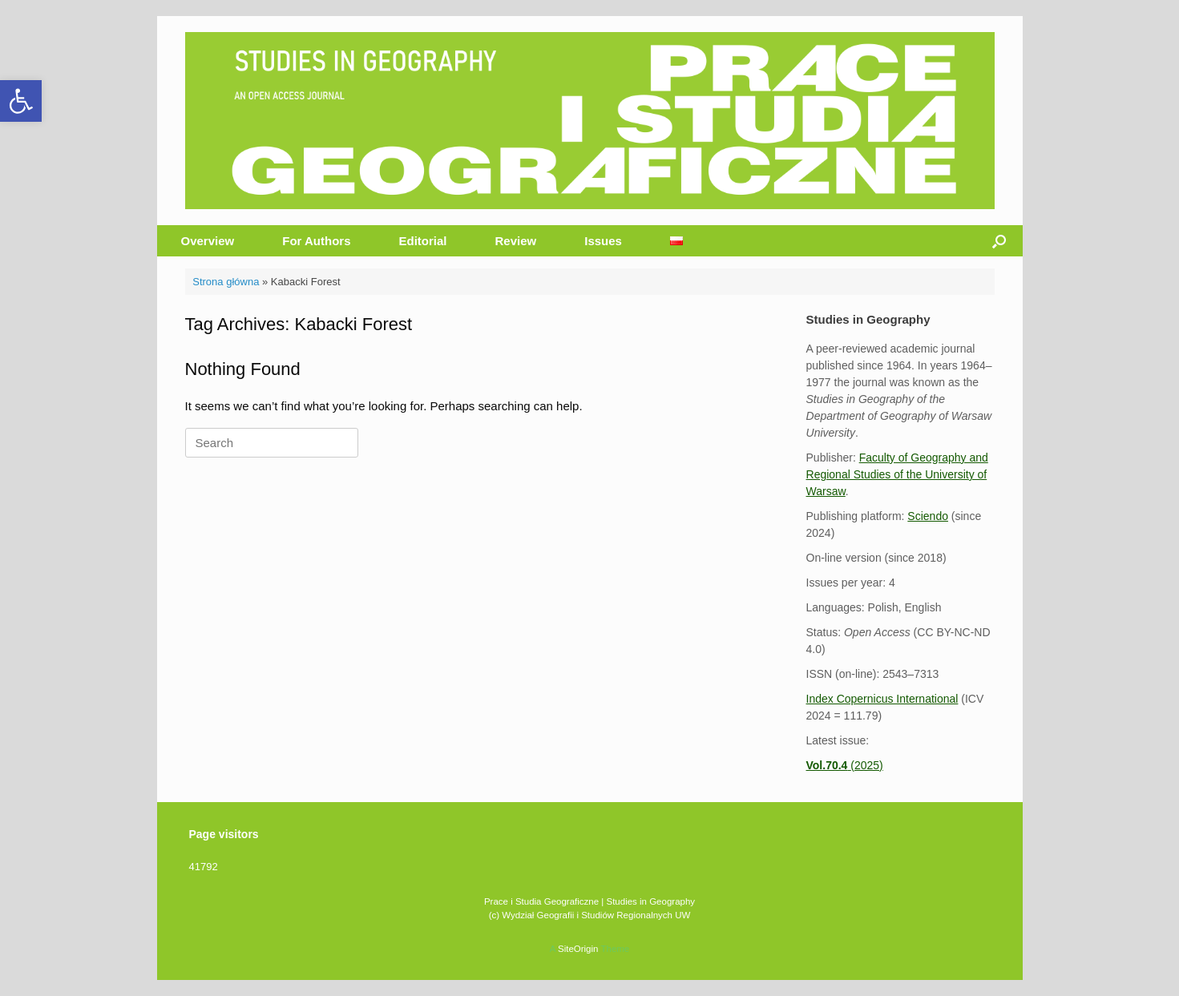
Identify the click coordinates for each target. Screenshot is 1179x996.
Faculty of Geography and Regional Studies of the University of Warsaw (897, 474)
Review (516, 241)
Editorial (423, 241)
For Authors (316, 241)
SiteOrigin (578, 949)
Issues (603, 241)
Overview (208, 241)
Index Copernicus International (882, 698)
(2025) (844, 765)
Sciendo (927, 516)
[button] (21, 101)
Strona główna (225, 282)
